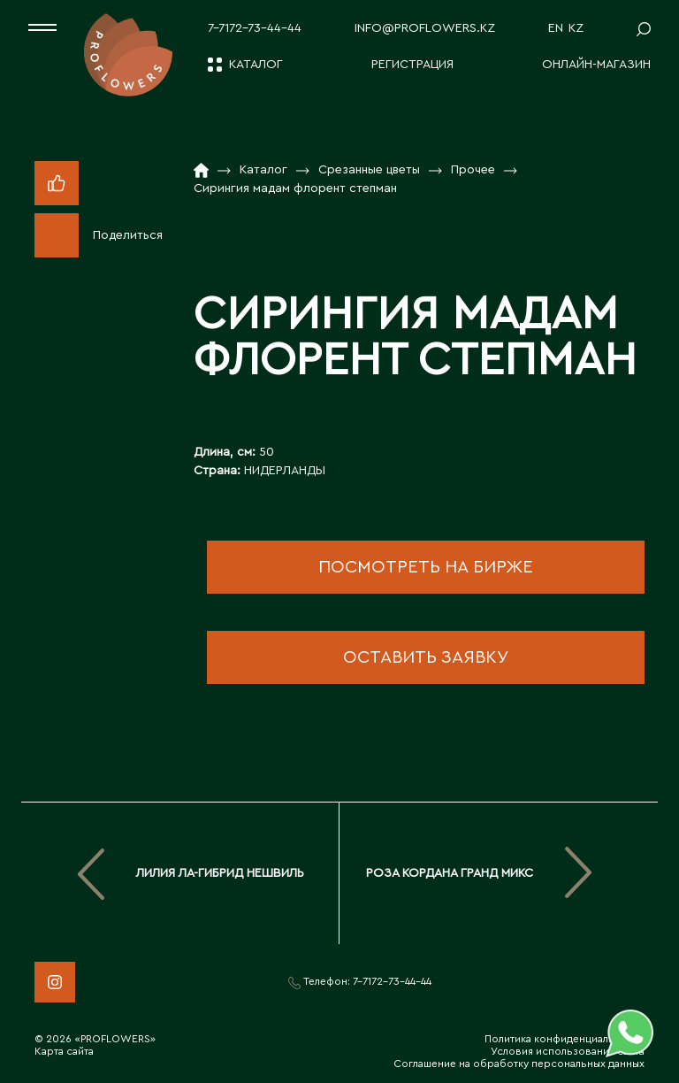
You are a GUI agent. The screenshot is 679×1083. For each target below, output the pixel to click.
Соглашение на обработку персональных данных (519, 1063)
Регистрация (412, 64)
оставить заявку (425, 657)
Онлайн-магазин (596, 64)
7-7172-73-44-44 (254, 28)
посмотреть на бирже (425, 567)
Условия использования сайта (568, 1051)
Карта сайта (64, 1051)
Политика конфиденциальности (564, 1038)
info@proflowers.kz (425, 28)
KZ (576, 28)
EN (555, 28)
